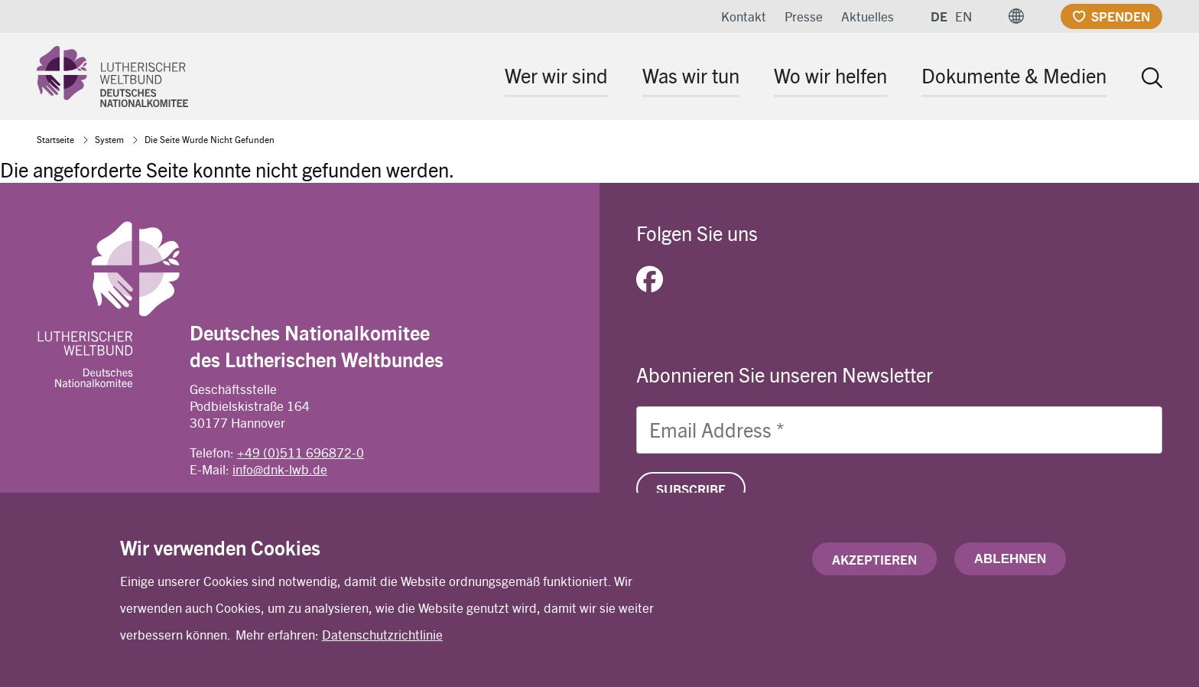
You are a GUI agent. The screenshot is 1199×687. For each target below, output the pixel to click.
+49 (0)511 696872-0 (300, 452)
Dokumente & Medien (1013, 75)
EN (963, 16)
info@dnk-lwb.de (279, 469)
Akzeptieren (874, 562)
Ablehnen (1010, 562)
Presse (804, 16)
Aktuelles (867, 16)
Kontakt (743, 16)
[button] (1016, 16)
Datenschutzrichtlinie (382, 638)
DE (939, 16)
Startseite (55, 139)
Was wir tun (690, 75)
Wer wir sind (556, 75)
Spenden (1120, 16)
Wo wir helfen (830, 75)
